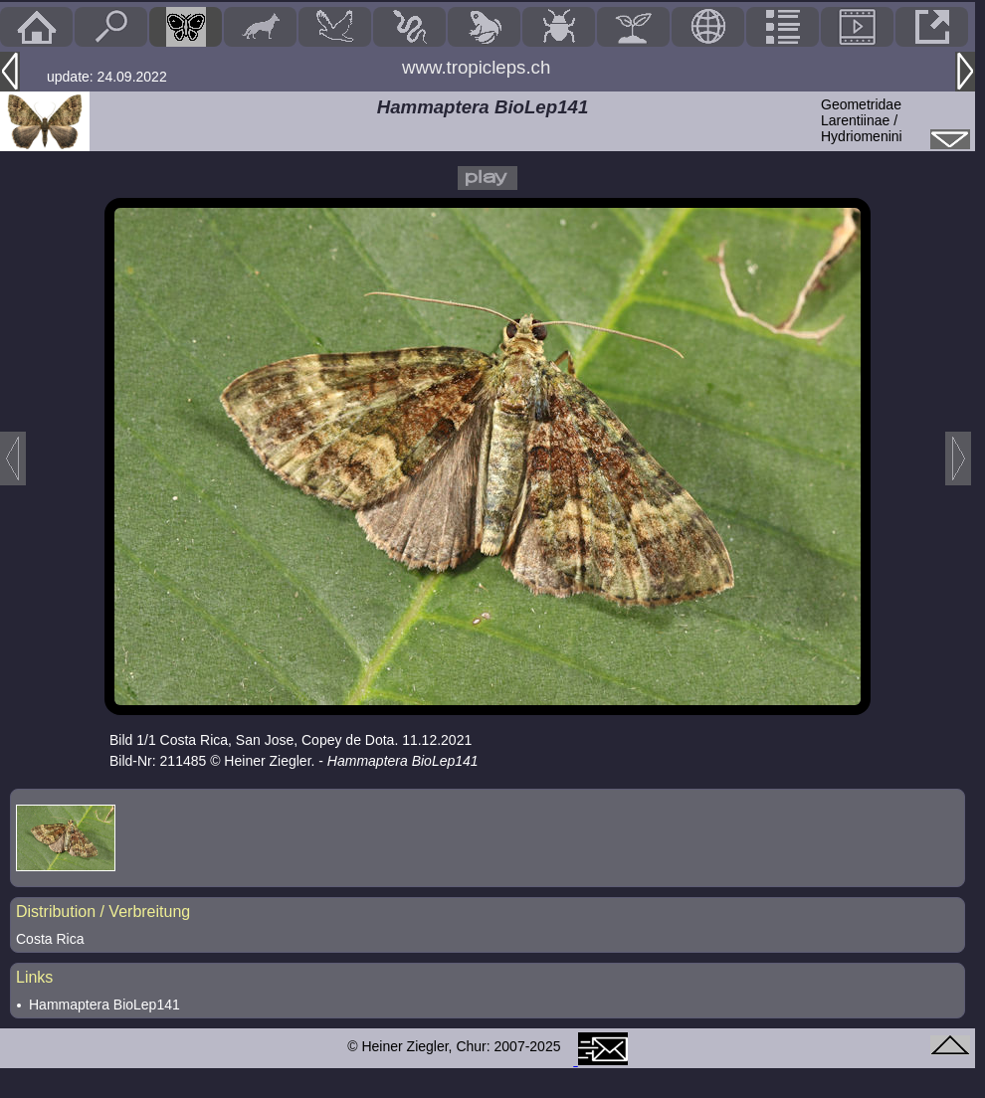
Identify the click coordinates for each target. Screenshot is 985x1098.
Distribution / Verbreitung (103, 911)
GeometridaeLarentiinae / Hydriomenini (861, 120)
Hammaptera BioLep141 (104, 1004)
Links (34, 977)
